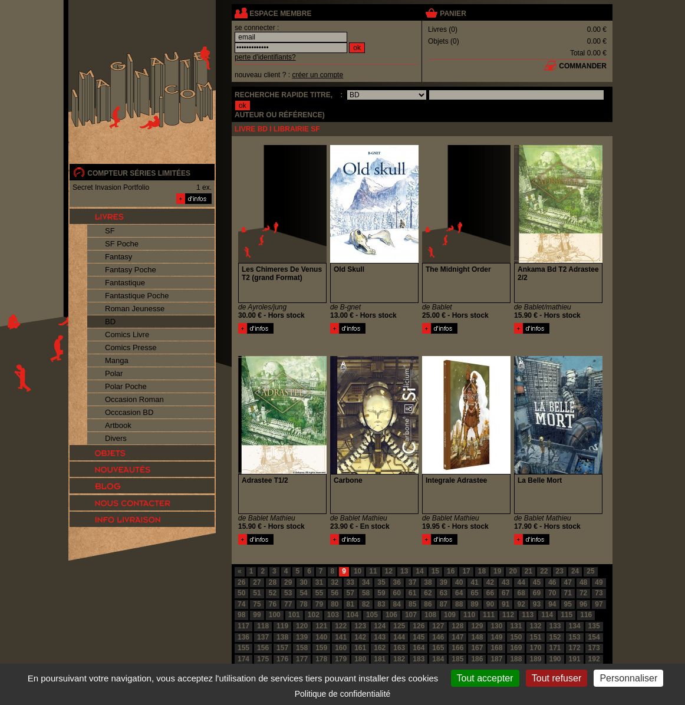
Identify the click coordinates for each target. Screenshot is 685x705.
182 (399, 659)
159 (321, 648)
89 (474, 604)
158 (302, 648)
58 (366, 593)
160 (341, 648)
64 (459, 593)
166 (457, 648)
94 (552, 604)
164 (418, 648)
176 (282, 659)
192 (594, 659)
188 (516, 659)
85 (412, 604)
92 (521, 604)
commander (583, 66)
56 (334, 593)
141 (341, 637)
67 (505, 593)
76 (272, 604)
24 (575, 571)
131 (516, 626)
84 (397, 604)
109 (450, 615)
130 (496, 626)
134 (575, 626)
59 (381, 593)
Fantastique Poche (137, 295)
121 (321, 626)
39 (443, 582)
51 (257, 593)
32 (334, 582)
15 (435, 571)
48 (583, 582)
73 (598, 593)
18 (482, 571)
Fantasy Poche (130, 269)
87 (443, 604)
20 (512, 571)
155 (243, 648)
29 (288, 582)
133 (555, 626)
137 (263, 637)
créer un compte (317, 75)
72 (583, 593)
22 (544, 571)
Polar (114, 373)
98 (241, 615)
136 (243, 637)
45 (537, 582)
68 (521, 593)
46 (552, 582)
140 (321, 637)
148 (477, 637)
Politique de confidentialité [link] (343, 694)
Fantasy (118, 256)
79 (319, 604)
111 (489, 615)
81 (350, 604)
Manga (117, 360)
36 (397, 582)
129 (477, 626)
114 (547, 615)
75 (257, 604)
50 (241, 593)
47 (568, 582)
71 (568, 593)
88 (459, 604)
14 (419, 571)
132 (535, 626)
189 (535, 659)
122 (341, 626)
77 (288, 604)
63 (443, 593)
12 (389, 571)
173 (594, 648)
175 (263, 659)
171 (555, 648)
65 (474, 593)
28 (272, 582)
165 (438, 648)
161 (360, 648)
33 (350, 582)
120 (302, 626)
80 (334, 604)
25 (590, 571)
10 (357, 571)
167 (477, 648)
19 (497, 571)
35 (381, 582)
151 (535, 637)
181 (380, 659)
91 (505, 604)
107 (411, 615)
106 (391, 615)
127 (438, 626)
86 (428, 604)
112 (508, 615)
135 (594, 626)
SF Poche (122, 243)
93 (537, 604)
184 (438, 659)
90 (490, 604)
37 (412, 582)
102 (314, 615)
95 (568, 604)
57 (350, 593)
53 (288, 593)
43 (505, 582)
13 (404, 571)
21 (528, 571)
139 (302, 637)
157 (282, 648)
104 (352, 615)
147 (457, 637)
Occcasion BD (129, 412)
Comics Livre (127, 334)
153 (575, 637)
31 (319, 582)
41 (474, 582)
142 (360, 637)
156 (263, 648)
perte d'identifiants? (265, 57)
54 (303, 593)
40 (459, 582)
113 (527, 615)
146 (438, 637)
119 (282, 626)
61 (412, 593)
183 (418, 659)
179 (341, 659)
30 (303, 582)
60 (397, 593)
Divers (116, 438)
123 (360, 626)
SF (110, 230)
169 (516, 648)
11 (373, 571)
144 (399, 637)
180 (360, 659)
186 (477, 659)
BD (110, 321)
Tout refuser (556, 678)
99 (257, 615)
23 (560, 571)
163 (399, 648)
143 (380, 637)
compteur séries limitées (138, 173)
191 (575, 659)
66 (490, 593)
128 (457, 626)
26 (241, 582)
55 (319, 593)
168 (496, 648)
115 (566, 615)
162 (380, 648)
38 (428, 582)
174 (243, 659)
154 (594, 637)
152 (555, 637)
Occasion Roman (134, 399)
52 (272, 593)
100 (275, 615)
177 (302, 659)
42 (490, 582)
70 (552, 593)
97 (598, 604)
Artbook (118, 425)
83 (381, 604)
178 (321, 659)
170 (535, 648)
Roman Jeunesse (134, 308)
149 (496, 637)
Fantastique (125, 282)
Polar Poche (126, 386)
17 (466, 571)
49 (598, 582)
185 (457, 659)
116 (586, 615)
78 (303, 604)
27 (257, 582)
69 (537, 593)
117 (243, 626)
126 (418, 626)
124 (380, 626)
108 (430, 615)
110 (469, 615)
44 (521, 582)
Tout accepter (485, 678)
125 (399, 626)
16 (451, 571)
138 (282, 637)
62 (428, 593)
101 (294, 615)
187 (496, 659)
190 (555, 659)
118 (263, 626)
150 (516, 637)
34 (366, 582)
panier (453, 13)
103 (333, 615)
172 (575, 648)
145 (418, 637)
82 (366, 604)
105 (372, 615)
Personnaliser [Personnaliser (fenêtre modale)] (628, 678)
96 (583, 604)
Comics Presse (130, 347)
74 (241, 604)
